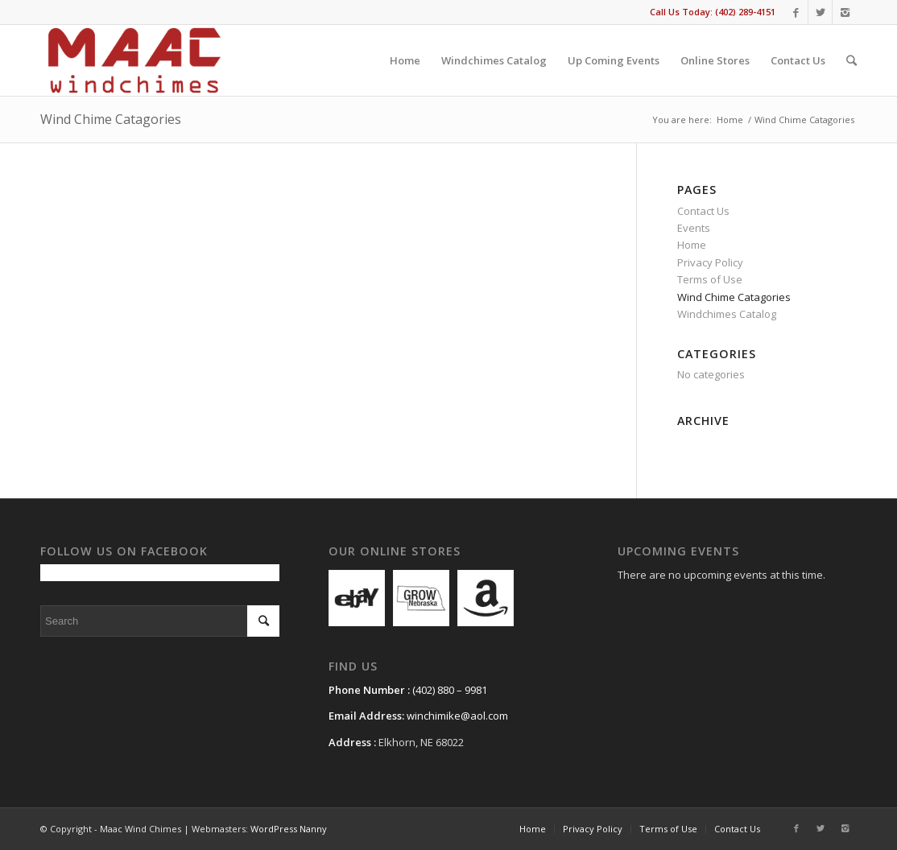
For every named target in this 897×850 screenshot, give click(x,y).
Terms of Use (709, 279)
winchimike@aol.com (457, 715)
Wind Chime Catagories (110, 119)
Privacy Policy (710, 262)
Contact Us (703, 211)
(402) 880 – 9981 (449, 690)
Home (730, 119)
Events (693, 228)
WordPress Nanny (288, 829)
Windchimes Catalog (726, 314)
